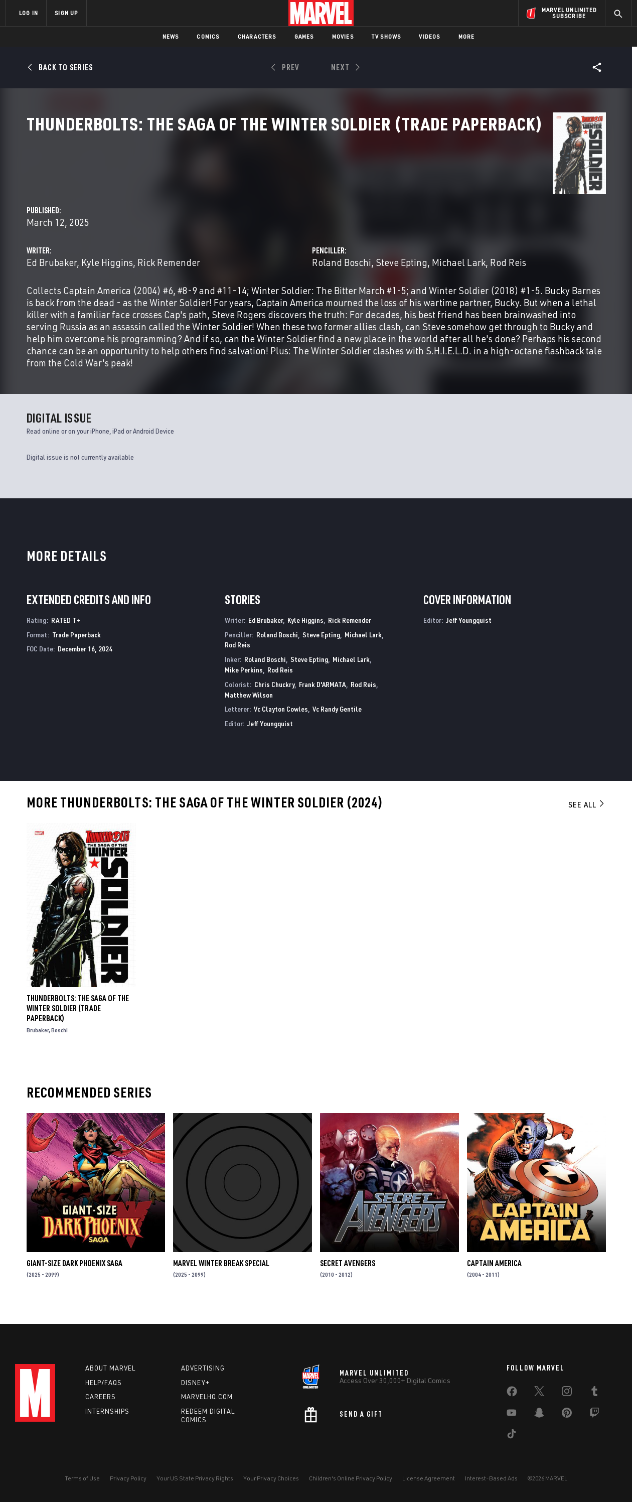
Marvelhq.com (207, 1407)
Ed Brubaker (232, 236)
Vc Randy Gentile (337, 731)
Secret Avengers (347, 1286)
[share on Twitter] (539, 1403)
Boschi (59, 1052)
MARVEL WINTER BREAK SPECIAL (221, 1286)
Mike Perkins (244, 692)
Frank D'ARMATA (322, 707)
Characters (257, 36)
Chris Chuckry (274, 707)
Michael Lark (549, 236)
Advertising (203, 1378)
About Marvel (110, 1378)
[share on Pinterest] (567, 1424)
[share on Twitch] (594, 1424)
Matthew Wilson (249, 717)
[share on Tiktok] (512, 1445)
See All (586, 827)
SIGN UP (66, 13)
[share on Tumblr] (594, 1403)
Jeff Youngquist (270, 746)
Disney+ (195, 1392)
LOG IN (28, 13)
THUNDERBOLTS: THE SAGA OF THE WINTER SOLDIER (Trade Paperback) (78, 1031)
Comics (208, 36)
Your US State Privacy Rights (194, 1487)
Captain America (494, 1286)
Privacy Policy (128, 1487)
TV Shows (386, 36)
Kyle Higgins (287, 236)
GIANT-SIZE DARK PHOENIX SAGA (74, 1286)
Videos (429, 36)
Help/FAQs (103, 1392)
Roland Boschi (431, 236)
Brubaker (38, 1052)
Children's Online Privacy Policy (350, 1487)
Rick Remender (349, 236)
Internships (107, 1421)
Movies (343, 36)
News (171, 36)
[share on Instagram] (567, 1403)
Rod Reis (237, 667)
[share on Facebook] (512, 1403)
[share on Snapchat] (539, 1424)
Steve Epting (492, 236)
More (466, 36)
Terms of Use (82, 1487)
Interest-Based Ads (491, 1487)
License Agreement (428, 1487)
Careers (100, 1407)
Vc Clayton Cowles (281, 731)
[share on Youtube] (512, 1424)
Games (304, 36)
